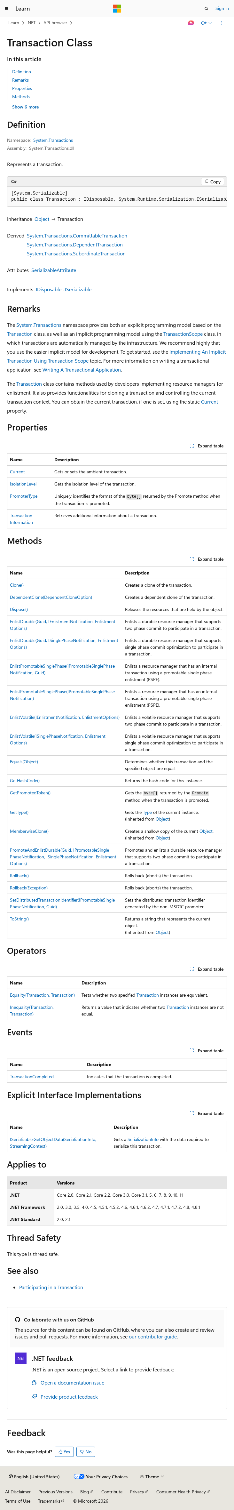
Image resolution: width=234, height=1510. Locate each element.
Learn (13, 23)
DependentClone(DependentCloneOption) (51, 597)
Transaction (20, 333)
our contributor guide (153, 1336)
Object (42, 218)
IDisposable (48, 289)
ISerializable (78, 289)
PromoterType (23, 496)
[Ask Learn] (191, 23)
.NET (31, 23)
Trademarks (49, 1501)
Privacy (137, 1492)
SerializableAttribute (53, 270)
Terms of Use (17, 1501)
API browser (55, 23)
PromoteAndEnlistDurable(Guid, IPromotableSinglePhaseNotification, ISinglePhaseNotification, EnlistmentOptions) (63, 856)
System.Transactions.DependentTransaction (75, 244)
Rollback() (19, 875)
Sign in (222, 8)
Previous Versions (55, 1492)
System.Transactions (53, 140)
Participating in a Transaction (51, 1287)
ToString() (19, 919)
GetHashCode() (25, 780)
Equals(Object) (24, 762)
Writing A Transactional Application (82, 369)
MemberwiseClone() (29, 831)
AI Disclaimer (18, 1492)
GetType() (19, 812)
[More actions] (221, 23)
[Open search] (206, 8)
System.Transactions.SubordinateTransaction (76, 253)
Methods (21, 96)
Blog (84, 1492)
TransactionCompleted (32, 1076)
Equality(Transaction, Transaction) (42, 995)
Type (147, 812)
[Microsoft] (117, 8)
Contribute (111, 1492)
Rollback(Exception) (29, 888)
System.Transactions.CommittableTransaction (77, 235)
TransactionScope (183, 333)
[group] (117, 197)
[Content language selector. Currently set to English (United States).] (34, 1477)
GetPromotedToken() (30, 793)
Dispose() (19, 609)
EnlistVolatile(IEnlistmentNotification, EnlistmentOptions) (65, 717)
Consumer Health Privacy (181, 1492)
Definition (21, 71)
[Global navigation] (6, 8)
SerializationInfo (143, 1139)
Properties (22, 88)
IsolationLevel (23, 484)
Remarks (20, 80)
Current (209, 401)
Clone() (17, 585)
